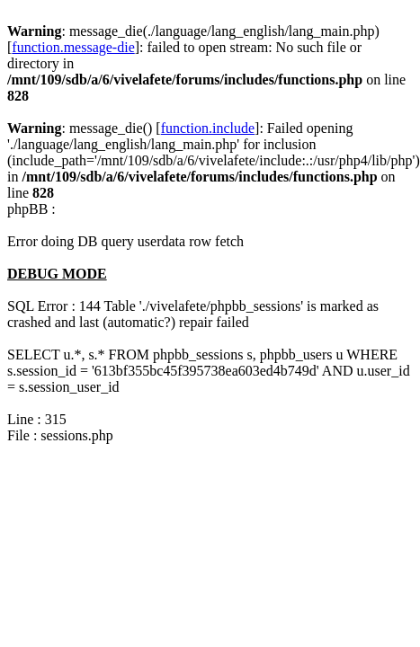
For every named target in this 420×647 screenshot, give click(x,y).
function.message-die (73, 47)
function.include (208, 128)
